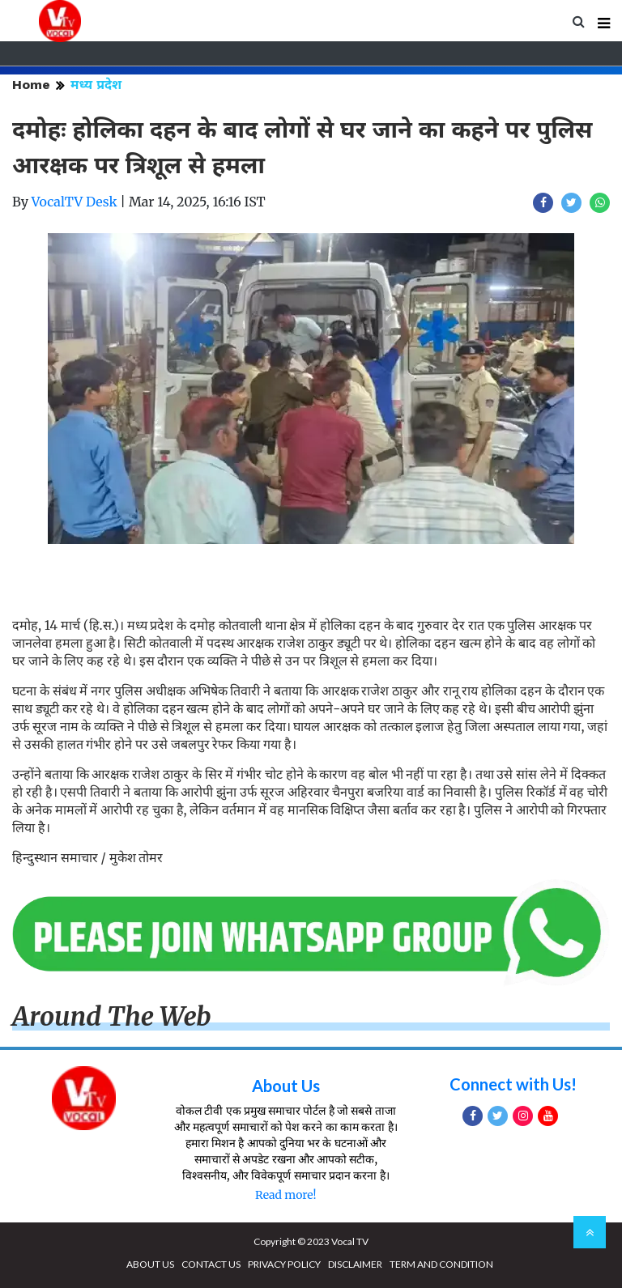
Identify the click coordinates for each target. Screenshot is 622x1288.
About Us (286, 1085)
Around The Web (111, 1017)
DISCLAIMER (355, 1264)
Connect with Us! (513, 1084)
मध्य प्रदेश (95, 84)
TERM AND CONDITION (441, 1264)
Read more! (285, 1195)
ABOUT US (150, 1264)
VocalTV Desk (74, 201)
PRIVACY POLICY (284, 1264)
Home (31, 84)
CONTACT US (211, 1264)
